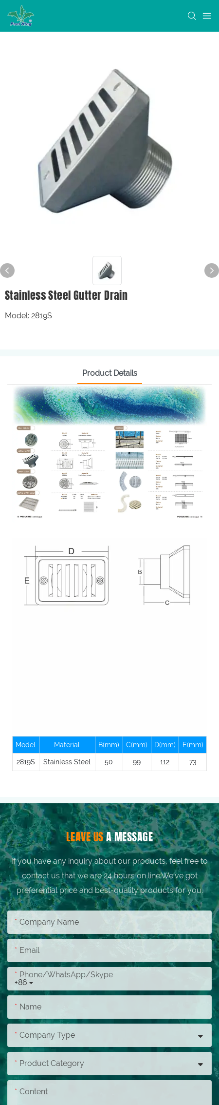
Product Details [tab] (109, 373)
